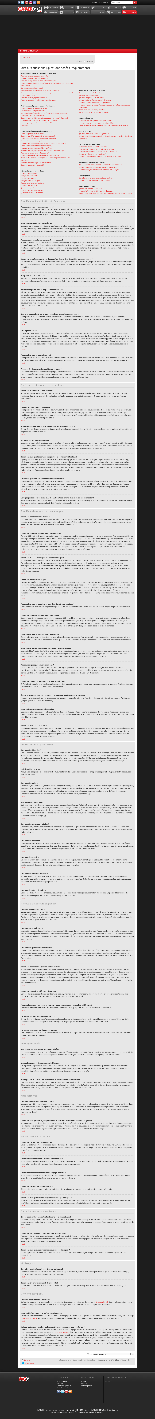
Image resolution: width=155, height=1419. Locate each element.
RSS (70, 1391)
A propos (60, 1383)
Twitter (62, 1391)
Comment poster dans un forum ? (33, 133)
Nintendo (85, 7)
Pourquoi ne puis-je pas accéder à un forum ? (37, 148)
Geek (72, 12)
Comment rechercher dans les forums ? (93, 147)
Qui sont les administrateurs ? (89, 93)
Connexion (89, 61)
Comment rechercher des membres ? (92, 154)
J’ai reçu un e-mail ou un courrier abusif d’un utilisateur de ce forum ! (103, 125)
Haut (23, 217)
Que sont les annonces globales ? (33, 183)
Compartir (84, 1383)
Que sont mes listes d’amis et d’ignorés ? (94, 134)
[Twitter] (22, 2)
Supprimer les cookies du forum (85, 1360)
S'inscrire (93, 2)
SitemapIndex (28, 1363)
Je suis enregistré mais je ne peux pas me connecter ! (40, 90)
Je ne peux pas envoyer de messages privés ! (95, 120)
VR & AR (133, 7)
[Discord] (34, 2)
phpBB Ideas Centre (29, 1318)
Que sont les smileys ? (29, 178)
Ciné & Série (84, 12)
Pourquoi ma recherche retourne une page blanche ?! (98, 151)
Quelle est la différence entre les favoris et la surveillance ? (100, 165)
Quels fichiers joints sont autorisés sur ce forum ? (97, 178)
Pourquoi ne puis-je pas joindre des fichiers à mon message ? (43, 150)
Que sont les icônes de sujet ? (32, 193)
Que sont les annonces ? (30, 185)
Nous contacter (62, 1381)
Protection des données (65, 1388)
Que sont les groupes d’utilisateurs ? (92, 98)
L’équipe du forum (65, 1360)
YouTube (66, 1391)
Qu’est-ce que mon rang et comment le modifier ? (39, 120)
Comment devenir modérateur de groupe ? (94, 102)
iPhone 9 (84, 1381)
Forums (27, 57)
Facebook (58, 1391)
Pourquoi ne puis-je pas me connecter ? (35, 76)
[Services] (38, 2)
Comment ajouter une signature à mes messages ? (39, 138)
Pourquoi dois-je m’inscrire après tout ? (35, 78)
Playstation (53, 7)
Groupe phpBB (102, 1302)
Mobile (118, 7)
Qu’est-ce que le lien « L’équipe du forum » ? (94, 112)
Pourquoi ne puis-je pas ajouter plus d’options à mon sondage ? (44, 143)
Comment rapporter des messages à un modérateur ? (40, 155)
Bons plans (116, 12)
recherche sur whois (62, 1332)
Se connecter (103, 2)
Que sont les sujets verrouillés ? (32, 190)
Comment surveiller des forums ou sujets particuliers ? (98, 167)
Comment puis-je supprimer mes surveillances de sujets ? (99, 169)
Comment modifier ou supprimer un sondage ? (37, 146)
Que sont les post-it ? (28, 188)
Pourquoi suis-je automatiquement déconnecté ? (38, 81)
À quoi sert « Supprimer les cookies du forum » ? (38, 100)
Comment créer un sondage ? (31, 141)
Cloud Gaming (52, 12)
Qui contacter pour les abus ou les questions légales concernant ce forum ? (106, 193)
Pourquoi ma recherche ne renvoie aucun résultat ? (97, 149)
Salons (102, 12)
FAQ (80, 61)
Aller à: (89, 1354)
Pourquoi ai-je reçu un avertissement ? (35, 153)
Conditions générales (64, 1385)
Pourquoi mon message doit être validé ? (36, 162)
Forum (133, 12)
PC (104, 7)
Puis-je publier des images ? (31, 180)
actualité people (86, 1385)
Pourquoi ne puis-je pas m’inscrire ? (34, 98)
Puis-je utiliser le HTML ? (29, 176)
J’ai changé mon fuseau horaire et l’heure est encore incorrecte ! (44, 113)
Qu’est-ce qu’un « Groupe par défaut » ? (93, 110)
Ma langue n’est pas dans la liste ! (33, 115)
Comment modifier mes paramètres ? (34, 108)
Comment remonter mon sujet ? (32, 165)
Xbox (72, 7)
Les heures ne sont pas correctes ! (33, 111)
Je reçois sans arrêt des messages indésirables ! (96, 123)
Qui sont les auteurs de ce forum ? (91, 188)
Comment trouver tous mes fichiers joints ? (94, 180)
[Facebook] (19, 2)
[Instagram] (30, 2)
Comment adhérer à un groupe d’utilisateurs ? (95, 100)
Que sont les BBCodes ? (29, 173)
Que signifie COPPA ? (28, 95)
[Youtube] (26, 2)
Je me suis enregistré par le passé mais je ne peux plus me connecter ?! (47, 93)
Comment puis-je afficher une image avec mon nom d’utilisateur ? (44, 118)
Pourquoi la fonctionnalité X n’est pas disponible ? (96, 191)
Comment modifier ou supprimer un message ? (38, 136)
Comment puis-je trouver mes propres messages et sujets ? (100, 156)
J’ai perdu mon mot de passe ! (32, 88)
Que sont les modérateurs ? (89, 95)
